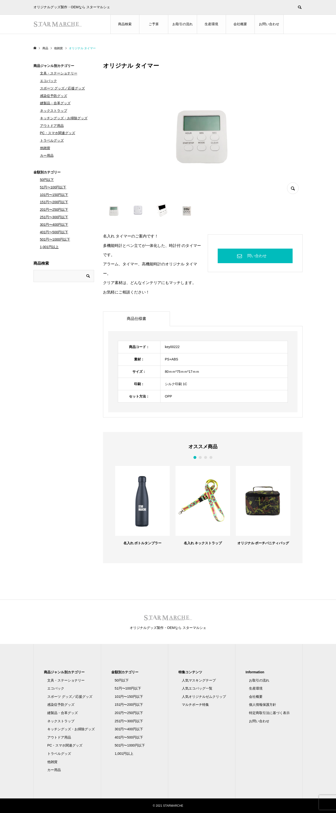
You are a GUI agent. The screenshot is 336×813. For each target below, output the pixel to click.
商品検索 (125, 24)
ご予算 (154, 24)
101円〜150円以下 (54, 195)
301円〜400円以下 (54, 225)
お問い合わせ (269, 24)
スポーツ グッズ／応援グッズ (62, 88)
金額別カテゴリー (47, 172)
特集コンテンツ (190, 672)
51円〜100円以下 (53, 187)
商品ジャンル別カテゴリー (53, 66)
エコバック (48, 81)
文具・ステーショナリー (58, 73)
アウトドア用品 (52, 126)
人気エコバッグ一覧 (197, 688)
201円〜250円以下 (54, 209)
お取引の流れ (182, 24)
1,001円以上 (49, 247)
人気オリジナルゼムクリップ (204, 697)
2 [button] (200, 457)
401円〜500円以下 (54, 232)
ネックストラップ (53, 111)
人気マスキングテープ (199, 680)
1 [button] (195, 457)
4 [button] (211, 457)
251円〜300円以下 (54, 217)
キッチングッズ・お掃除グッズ (64, 118)
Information (255, 672)
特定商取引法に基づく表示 (269, 713)
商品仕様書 (136, 319)
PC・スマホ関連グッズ (57, 133)
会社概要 (240, 24)
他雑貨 (45, 148)
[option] (142, 505)
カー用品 (47, 155)
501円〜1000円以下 (55, 239)
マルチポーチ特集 (195, 705)
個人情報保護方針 (262, 705)
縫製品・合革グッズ (55, 103)
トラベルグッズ (52, 140)
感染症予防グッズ (53, 96)
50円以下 (47, 180)
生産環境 (211, 24)
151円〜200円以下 (54, 202)
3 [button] (205, 457)
